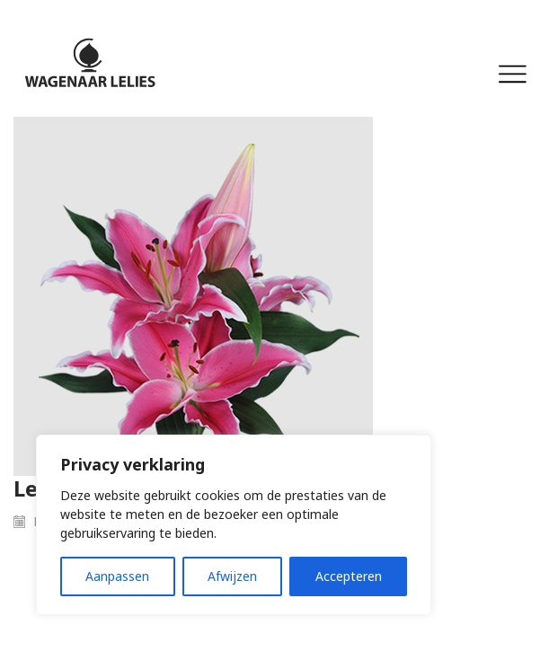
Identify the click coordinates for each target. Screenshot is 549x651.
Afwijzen (232, 576)
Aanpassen (117, 576)
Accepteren (348, 576)
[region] (233, 525)
